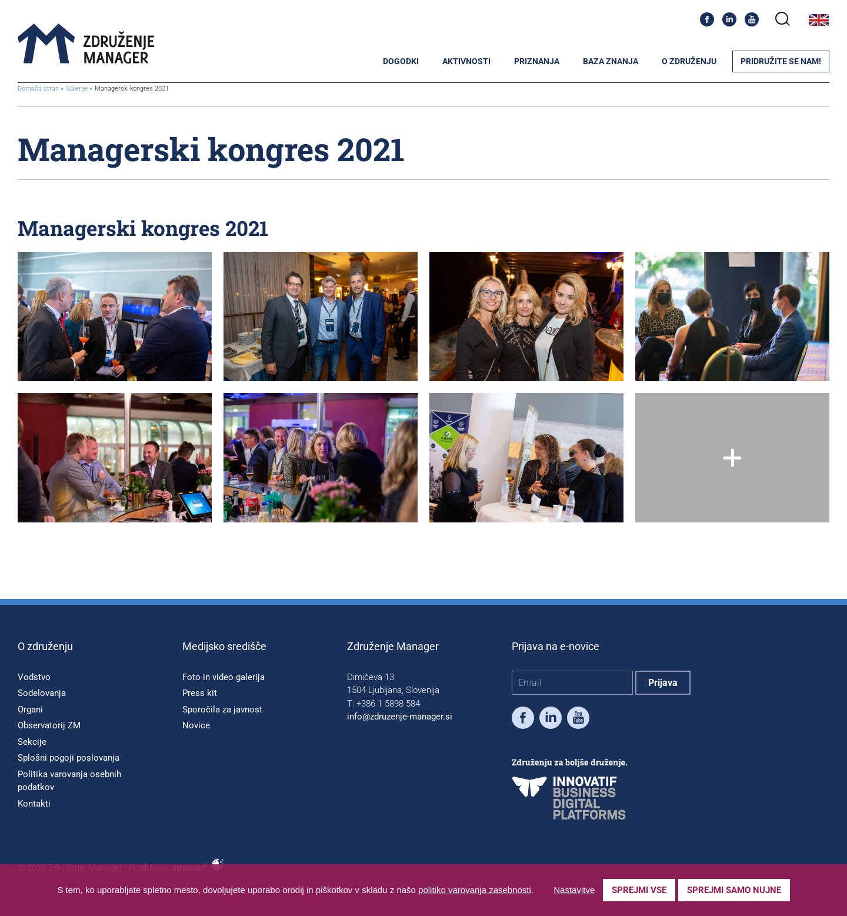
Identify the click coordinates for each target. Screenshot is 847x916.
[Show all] (732, 457)
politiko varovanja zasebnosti (474, 890)
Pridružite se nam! (781, 61)
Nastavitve (574, 890)
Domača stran (38, 88)
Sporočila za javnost (222, 709)
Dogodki (401, 61)
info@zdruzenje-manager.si (399, 716)
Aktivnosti (466, 61)
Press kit (199, 693)
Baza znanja (610, 61)
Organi (30, 709)
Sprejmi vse (639, 890)
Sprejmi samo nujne (734, 890)
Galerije (77, 88)
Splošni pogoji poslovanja (68, 757)
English (818, 20)
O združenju (689, 61)
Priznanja (536, 61)
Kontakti (34, 803)
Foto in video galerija (223, 677)
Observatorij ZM (49, 725)
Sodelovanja (42, 693)
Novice (196, 725)
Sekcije (32, 742)
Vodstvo (34, 677)
